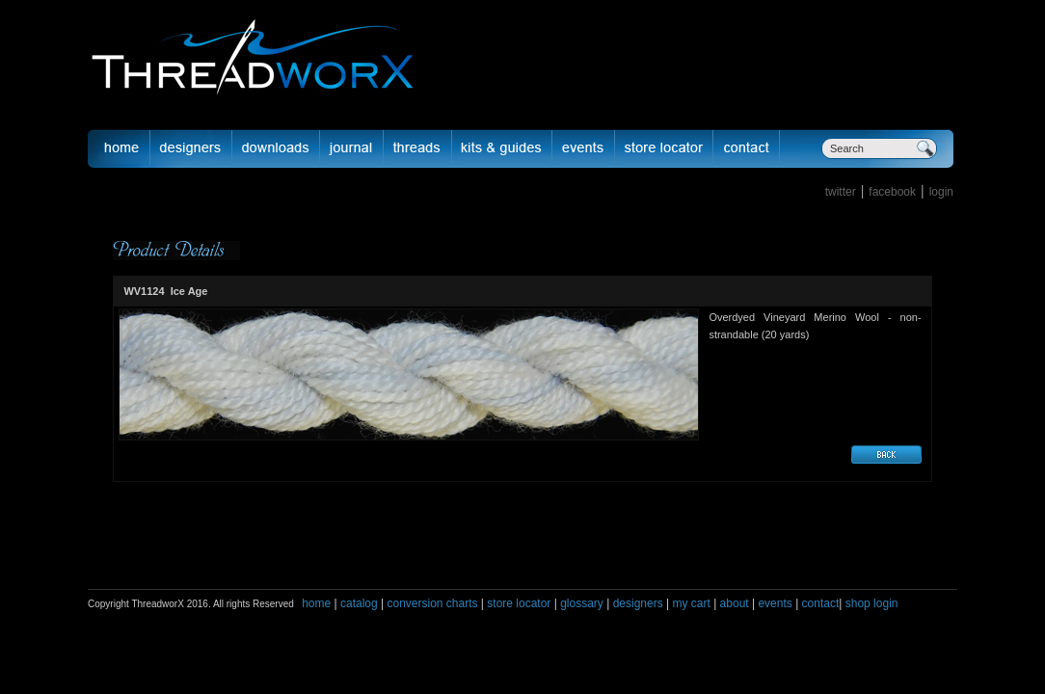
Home (118, 148)
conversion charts (432, 603)
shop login (870, 603)
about (734, 603)
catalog (359, 603)
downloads (276, 148)
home (316, 603)
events (774, 603)
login (941, 192)
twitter (840, 192)
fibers (418, 148)
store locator (518, 603)
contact (821, 603)
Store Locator (664, 148)
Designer (191, 148)
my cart (691, 603)
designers (638, 603)
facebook (892, 192)
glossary (581, 603)
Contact (746, 148)
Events (583, 148)
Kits (502, 148)
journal (352, 148)
